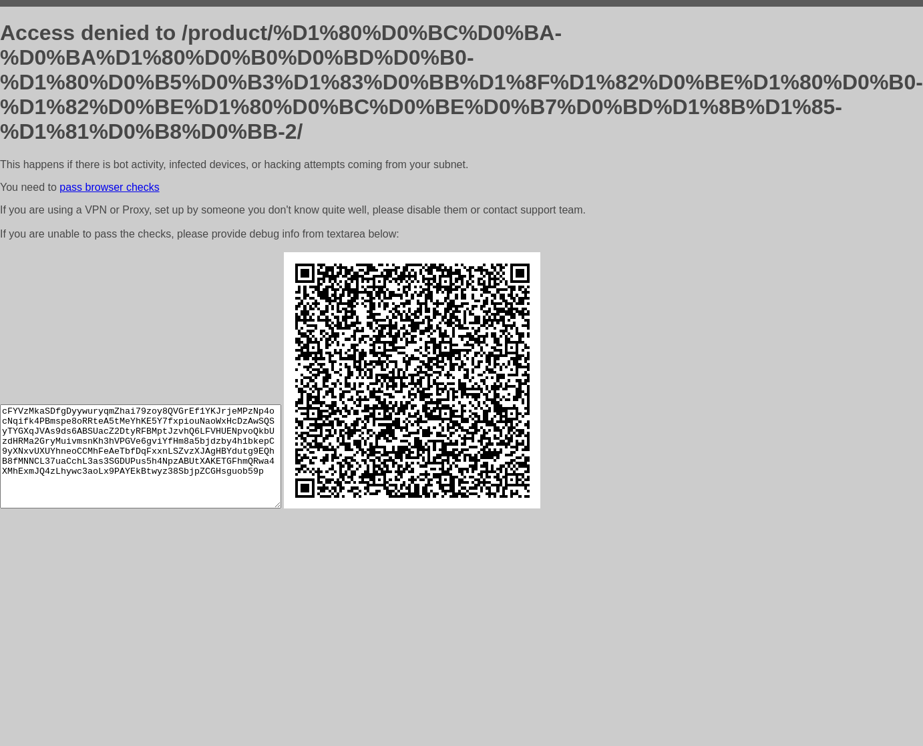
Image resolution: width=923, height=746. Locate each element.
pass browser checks (109, 187)
